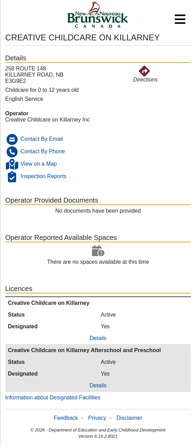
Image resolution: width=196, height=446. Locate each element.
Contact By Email (41, 139)
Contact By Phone (42, 151)
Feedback (66, 418)
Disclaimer (129, 418)
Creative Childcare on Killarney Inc (47, 120)
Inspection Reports (43, 176)
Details (98, 338)
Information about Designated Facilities (53, 397)
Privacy (97, 418)
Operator (17, 113)
